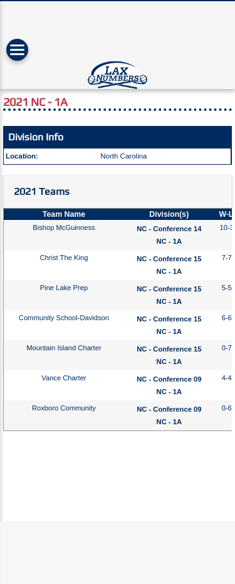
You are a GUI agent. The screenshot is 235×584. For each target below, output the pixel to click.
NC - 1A (169, 241)
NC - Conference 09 (169, 379)
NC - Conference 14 (169, 228)
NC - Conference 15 (169, 259)
